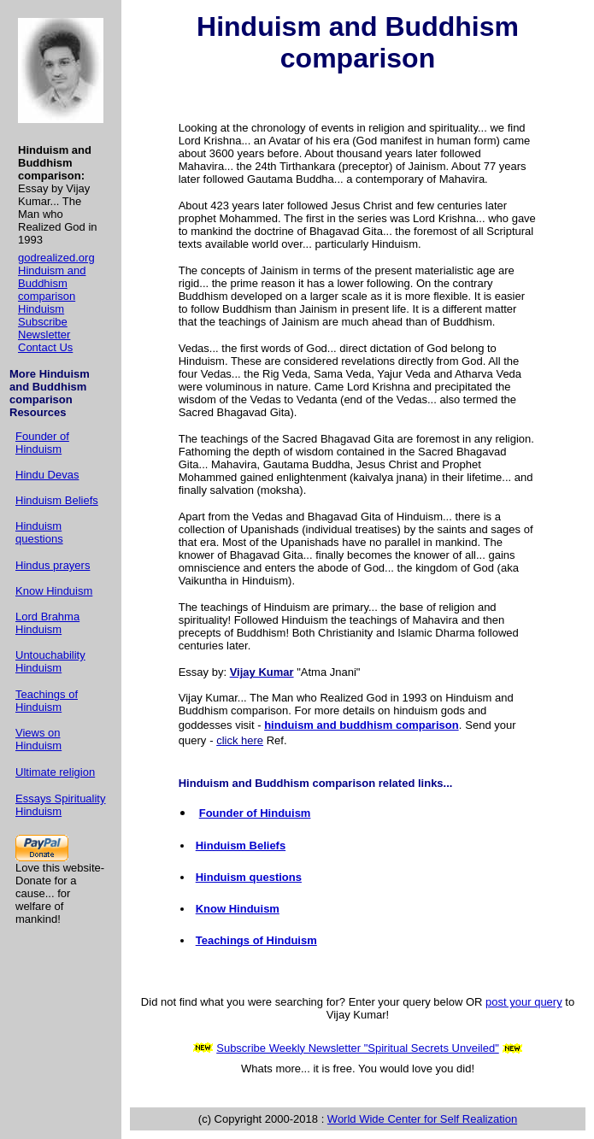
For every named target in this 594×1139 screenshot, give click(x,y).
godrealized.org (56, 257)
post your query (523, 1001)
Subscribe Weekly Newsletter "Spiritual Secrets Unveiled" (357, 1048)
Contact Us (45, 347)
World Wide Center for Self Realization (422, 1119)
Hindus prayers (52, 565)
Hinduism (41, 308)
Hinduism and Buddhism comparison (52, 283)
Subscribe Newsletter (44, 328)
